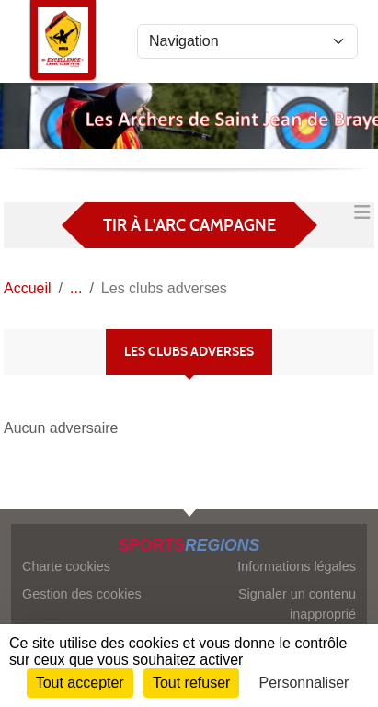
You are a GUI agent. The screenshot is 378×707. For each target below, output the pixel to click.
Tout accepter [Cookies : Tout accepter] (80, 682)
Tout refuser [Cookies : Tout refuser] (191, 682)
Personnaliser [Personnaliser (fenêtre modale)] (304, 682)
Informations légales (296, 566)
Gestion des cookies (82, 594)
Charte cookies (66, 566)
